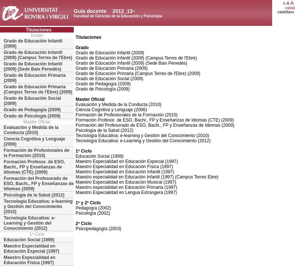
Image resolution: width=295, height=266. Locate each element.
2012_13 (122, 11)
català (290, 8)
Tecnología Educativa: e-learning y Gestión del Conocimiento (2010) (38, 206)
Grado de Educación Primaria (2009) (35, 78)
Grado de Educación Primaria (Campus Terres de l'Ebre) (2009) (38, 89)
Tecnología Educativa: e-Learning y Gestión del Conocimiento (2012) (29, 223)
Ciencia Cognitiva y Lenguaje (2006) (34, 141)
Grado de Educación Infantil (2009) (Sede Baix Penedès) (33, 66)
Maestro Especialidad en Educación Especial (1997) (31, 248)
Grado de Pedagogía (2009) (32, 109)
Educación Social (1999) (29, 239)
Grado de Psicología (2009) (32, 116)
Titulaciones (39, 30)
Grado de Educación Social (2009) (32, 101)
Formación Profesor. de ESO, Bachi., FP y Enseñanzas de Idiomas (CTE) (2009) (34, 167)
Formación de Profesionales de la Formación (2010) (36, 153)
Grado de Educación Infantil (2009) (33, 43)
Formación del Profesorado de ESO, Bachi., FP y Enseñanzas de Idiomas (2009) (39, 183)
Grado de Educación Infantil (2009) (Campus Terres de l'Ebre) (38, 55)
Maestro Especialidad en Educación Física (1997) (29, 260)
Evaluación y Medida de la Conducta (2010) (31, 130)
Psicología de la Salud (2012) (34, 195)
